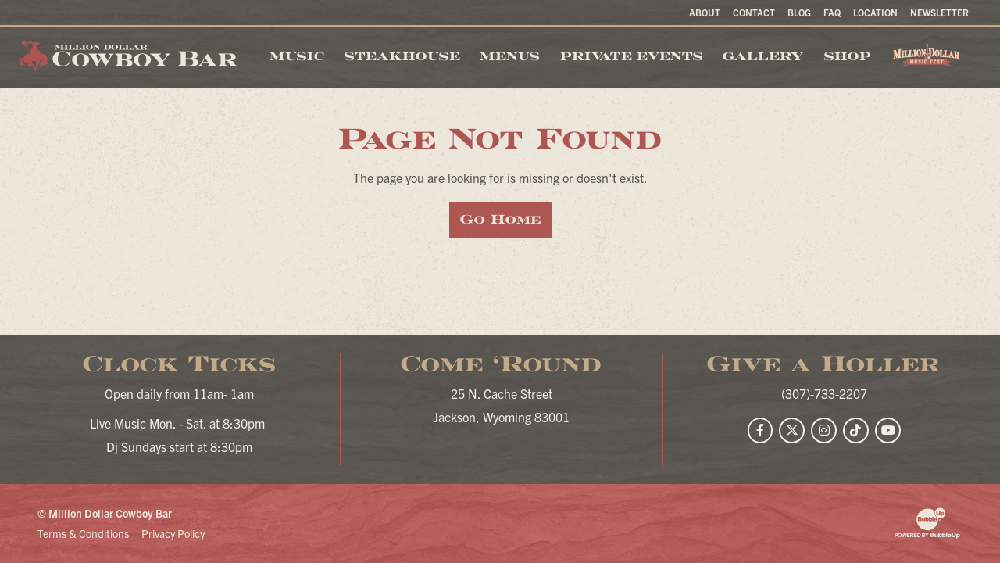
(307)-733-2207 (824, 393)
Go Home (500, 219)
